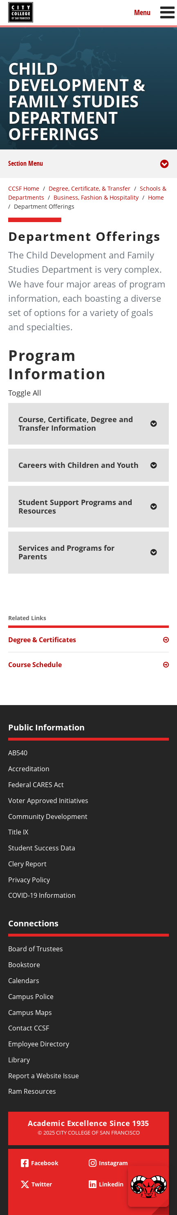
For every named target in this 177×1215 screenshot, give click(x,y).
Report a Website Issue (43, 1075)
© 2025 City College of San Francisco (89, 1132)
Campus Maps (30, 1012)
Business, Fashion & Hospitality (96, 197)
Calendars (23, 980)
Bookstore (24, 964)
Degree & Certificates (42, 639)
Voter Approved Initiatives (48, 800)
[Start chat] (148, 1186)
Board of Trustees (35, 948)
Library (19, 1059)
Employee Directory (38, 1043)
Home (156, 197)
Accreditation (28, 768)
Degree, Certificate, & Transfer (89, 188)
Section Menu (88, 168)
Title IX (18, 832)
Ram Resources (32, 1091)
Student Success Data (41, 847)
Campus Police (31, 996)
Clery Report (27, 863)
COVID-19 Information (42, 895)
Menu (142, 12)
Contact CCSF (28, 1028)
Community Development (47, 816)
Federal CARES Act (36, 784)
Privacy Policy (29, 879)
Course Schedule (35, 664)
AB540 (17, 752)
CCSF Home (23, 188)
